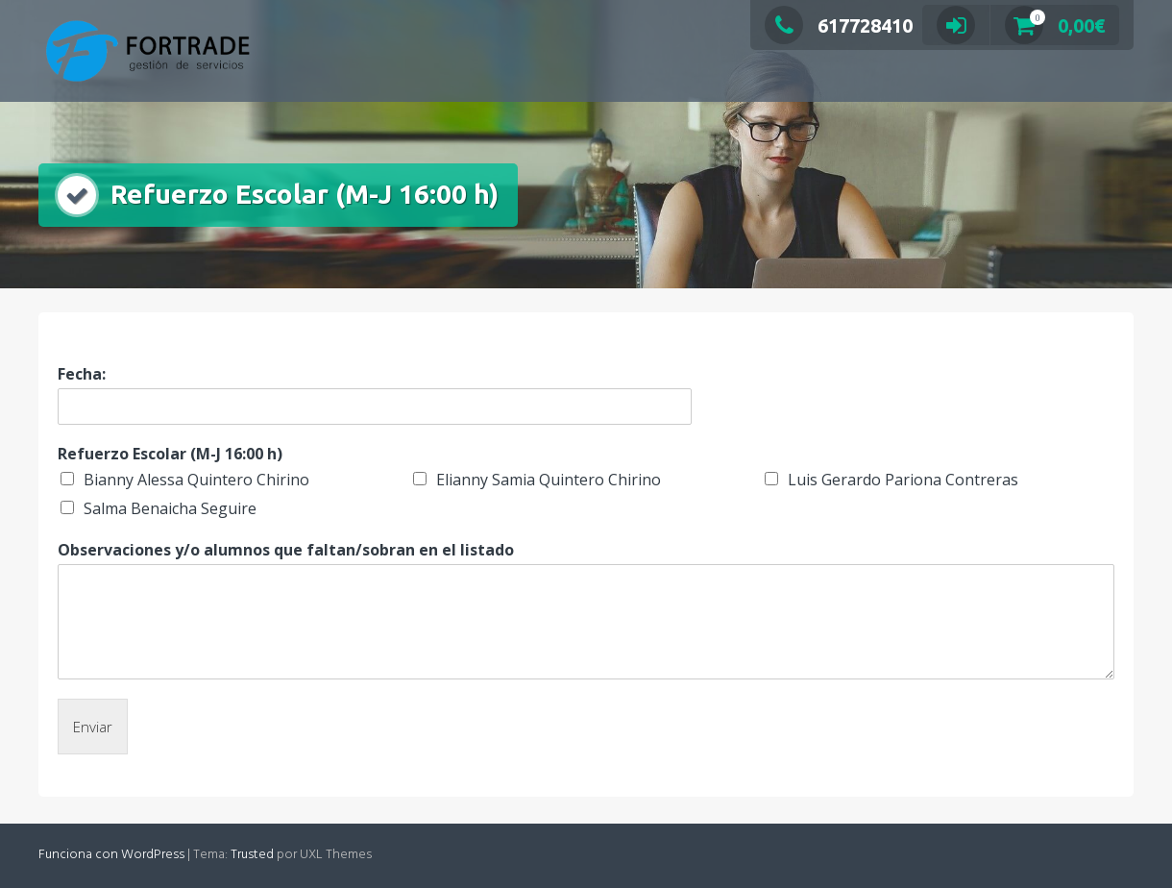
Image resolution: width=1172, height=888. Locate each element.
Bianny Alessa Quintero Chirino (196, 479)
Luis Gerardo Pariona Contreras (903, 479)
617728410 (839, 25)
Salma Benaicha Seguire (170, 508)
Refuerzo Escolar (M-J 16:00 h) (170, 454)
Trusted (252, 855)
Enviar (92, 726)
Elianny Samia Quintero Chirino (548, 479)
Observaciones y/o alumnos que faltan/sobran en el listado (286, 550)
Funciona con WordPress (111, 855)
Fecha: (82, 374)
